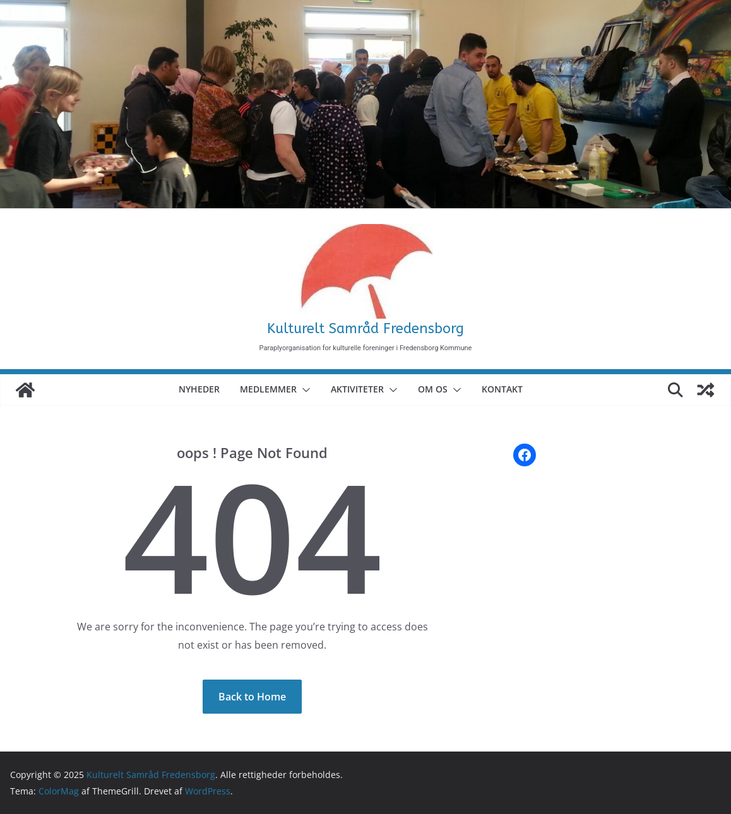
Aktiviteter (357, 389)
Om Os (433, 389)
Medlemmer (268, 389)
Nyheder (199, 389)
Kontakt (502, 389)
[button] (304, 389)
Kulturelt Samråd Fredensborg (365, 329)
